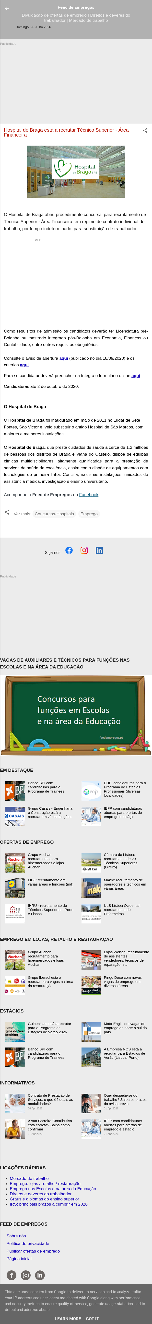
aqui (63, 358)
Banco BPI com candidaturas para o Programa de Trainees (46, 787)
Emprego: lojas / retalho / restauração (45, 1183)
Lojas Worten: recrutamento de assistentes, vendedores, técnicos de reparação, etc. (126, 958)
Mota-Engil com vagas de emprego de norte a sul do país (125, 1028)
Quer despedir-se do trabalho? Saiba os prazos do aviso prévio (125, 1099)
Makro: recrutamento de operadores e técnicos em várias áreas (125, 884)
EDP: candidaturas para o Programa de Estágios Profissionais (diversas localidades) (125, 789)
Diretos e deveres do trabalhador (40, 1193)
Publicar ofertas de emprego (33, 1251)
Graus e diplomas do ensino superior (44, 1199)
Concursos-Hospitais (54, 513)
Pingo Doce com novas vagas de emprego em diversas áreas (123, 981)
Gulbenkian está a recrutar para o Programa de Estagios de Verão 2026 (49, 1028)
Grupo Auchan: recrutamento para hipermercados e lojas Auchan (46, 860)
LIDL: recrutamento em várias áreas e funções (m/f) (50, 882)
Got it (92, 1318)
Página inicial (19, 1258)
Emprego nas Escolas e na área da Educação (53, 1188)
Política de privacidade (28, 1243)
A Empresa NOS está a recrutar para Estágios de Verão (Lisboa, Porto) (124, 1053)
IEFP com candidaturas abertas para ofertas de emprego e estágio (123, 812)
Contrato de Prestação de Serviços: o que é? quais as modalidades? (50, 1099)
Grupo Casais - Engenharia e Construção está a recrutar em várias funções (50, 812)
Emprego (89, 513)
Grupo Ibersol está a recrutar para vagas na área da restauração (50, 981)
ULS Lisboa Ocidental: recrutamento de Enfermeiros (122, 909)
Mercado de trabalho (29, 1178)
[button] (145, 131)
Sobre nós (16, 1235)
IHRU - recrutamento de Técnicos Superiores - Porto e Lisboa (50, 909)
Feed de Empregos (76, 7)
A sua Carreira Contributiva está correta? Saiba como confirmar (50, 1125)
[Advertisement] (76, 80)
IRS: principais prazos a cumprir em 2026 (49, 1204)
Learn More (68, 1318)
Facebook (88, 494)
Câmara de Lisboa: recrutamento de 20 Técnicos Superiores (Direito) (121, 860)
